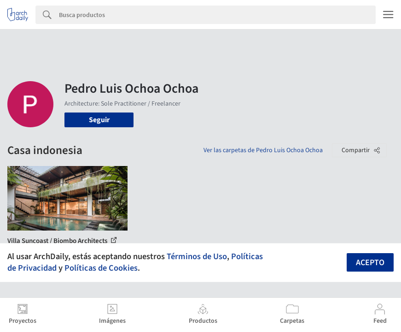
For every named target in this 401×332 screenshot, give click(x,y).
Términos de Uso (197, 256)
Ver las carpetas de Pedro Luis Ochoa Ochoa (263, 150)
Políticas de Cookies (101, 268)
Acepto (370, 262)
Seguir (99, 120)
